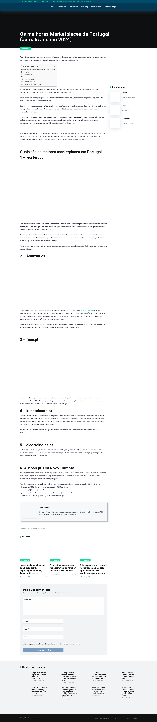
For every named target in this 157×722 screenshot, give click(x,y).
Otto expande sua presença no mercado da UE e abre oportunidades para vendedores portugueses (93, 569)
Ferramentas (73, 7)
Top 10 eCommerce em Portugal (29, 1)
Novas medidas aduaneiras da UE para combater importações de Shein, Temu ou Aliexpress (33, 569)
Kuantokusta (33, 528)
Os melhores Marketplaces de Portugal (68, 1)
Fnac (27, 528)
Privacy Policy (116, 718)
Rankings (39, 528)
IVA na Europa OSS (86, 1)
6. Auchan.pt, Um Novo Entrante (32, 84)
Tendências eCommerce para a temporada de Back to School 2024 (99, 676)
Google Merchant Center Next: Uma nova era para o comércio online (98, 690)
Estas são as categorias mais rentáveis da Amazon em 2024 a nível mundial (63, 568)
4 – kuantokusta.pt (28, 79)
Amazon (23, 528)
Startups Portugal (110, 7)
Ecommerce (61, 7)
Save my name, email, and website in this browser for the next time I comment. (52, 644)
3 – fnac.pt (26, 77)
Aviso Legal (126, 718)
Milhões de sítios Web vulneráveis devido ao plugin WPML (128, 676)
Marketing (84, 7)
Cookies (135, 718)
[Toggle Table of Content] (52, 66)
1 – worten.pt (26, 72)
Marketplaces (96, 7)
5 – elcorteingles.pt (28, 82)
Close (124, 106)
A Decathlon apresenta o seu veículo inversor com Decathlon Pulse (128, 691)
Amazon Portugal (87, 310)
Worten (45, 528)
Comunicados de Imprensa (102, 718)
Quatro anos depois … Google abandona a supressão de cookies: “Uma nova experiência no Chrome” (69, 692)
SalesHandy (126, 119)
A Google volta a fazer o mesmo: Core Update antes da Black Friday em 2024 (68, 676)
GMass (124, 93)
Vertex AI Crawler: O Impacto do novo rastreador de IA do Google (39, 690)
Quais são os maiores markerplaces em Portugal (38, 70)
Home (52, 7)
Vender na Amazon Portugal (47, 1)
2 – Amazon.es (27, 74)
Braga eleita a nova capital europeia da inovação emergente (38, 676)
